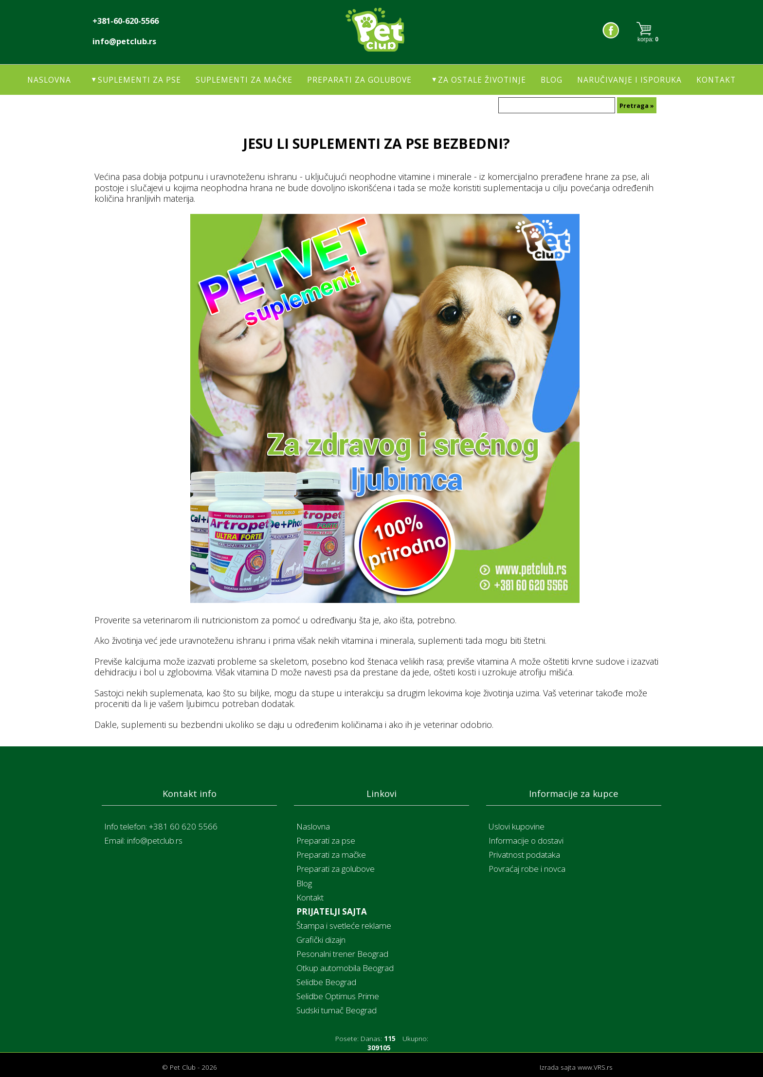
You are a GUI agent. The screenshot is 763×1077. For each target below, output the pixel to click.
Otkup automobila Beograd (345, 967)
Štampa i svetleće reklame (343, 925)
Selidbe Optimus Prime (337, 996)
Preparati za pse (325, 840)
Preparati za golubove (359, 79)
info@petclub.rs (124, 41)
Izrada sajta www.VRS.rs (576, 1067)
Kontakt (716, 79)
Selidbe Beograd (326, 982)
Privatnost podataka (524, 854)
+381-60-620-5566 (125, 21)
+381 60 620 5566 (183, 826)
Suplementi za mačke (244, 79)
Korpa (648, 30)
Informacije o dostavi (526, 840)
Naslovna (49, 79)
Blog (552, 79)
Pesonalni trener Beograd (342, 953)
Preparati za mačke (331, 854)
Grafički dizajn (320, 939)
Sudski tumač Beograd (336, 1010)
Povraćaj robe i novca (527, 868)
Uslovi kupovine (517, 826)
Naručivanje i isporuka (629, 79)
